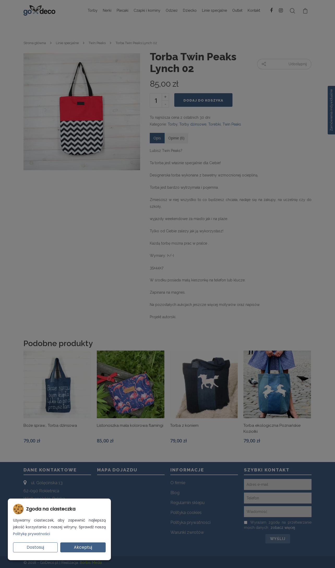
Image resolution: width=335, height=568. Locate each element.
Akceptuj (83, 547)
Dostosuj (35, 547)
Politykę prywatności (31, 533)
